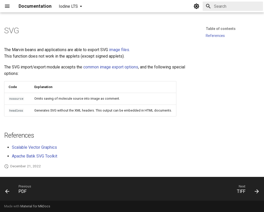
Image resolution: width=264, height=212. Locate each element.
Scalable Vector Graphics (34, 147)
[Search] (233, 6)
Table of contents (221, 29)
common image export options (110, 67)
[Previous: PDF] (19, 190)
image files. (119, 49)
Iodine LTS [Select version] (68, 6)
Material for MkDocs (35, 206)
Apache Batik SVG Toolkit (34, 156)
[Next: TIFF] (246, 190)
